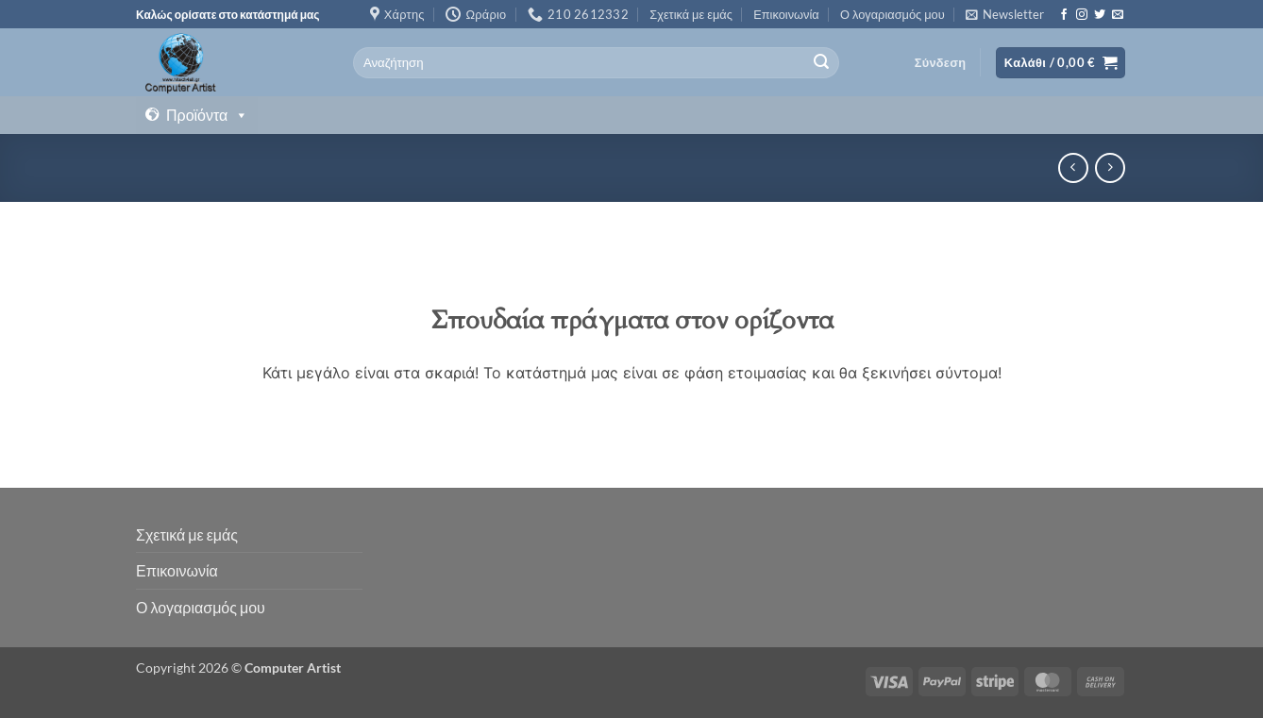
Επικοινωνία (785, 14)
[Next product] (1072, 167)
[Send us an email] (1117, 15)
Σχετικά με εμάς (691, 14)
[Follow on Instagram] (1081, 15)
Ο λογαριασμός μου (892, 14)
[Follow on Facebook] (1063, 15)
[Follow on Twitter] (1099, 15)
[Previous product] (1109, 167)
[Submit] (821, 63)
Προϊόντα (207, 115)
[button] (1005, 14)
